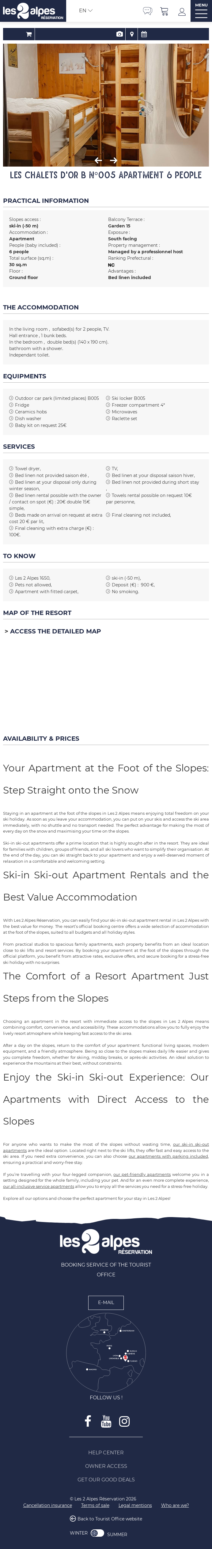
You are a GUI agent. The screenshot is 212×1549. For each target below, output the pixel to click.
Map (112, 34)
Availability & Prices (124, 34)
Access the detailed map (55, 631)
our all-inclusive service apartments (38, 1186)
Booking (87, 34)
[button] (164, 11)
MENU (201, 5)
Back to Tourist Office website (110, 1519)
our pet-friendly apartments (142, 1174)
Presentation (100, 34)
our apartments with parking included (168, 1156)
